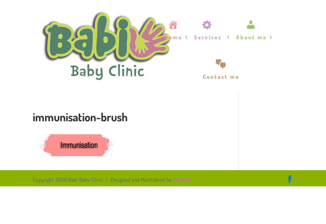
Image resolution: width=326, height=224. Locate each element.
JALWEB (182, 179)
